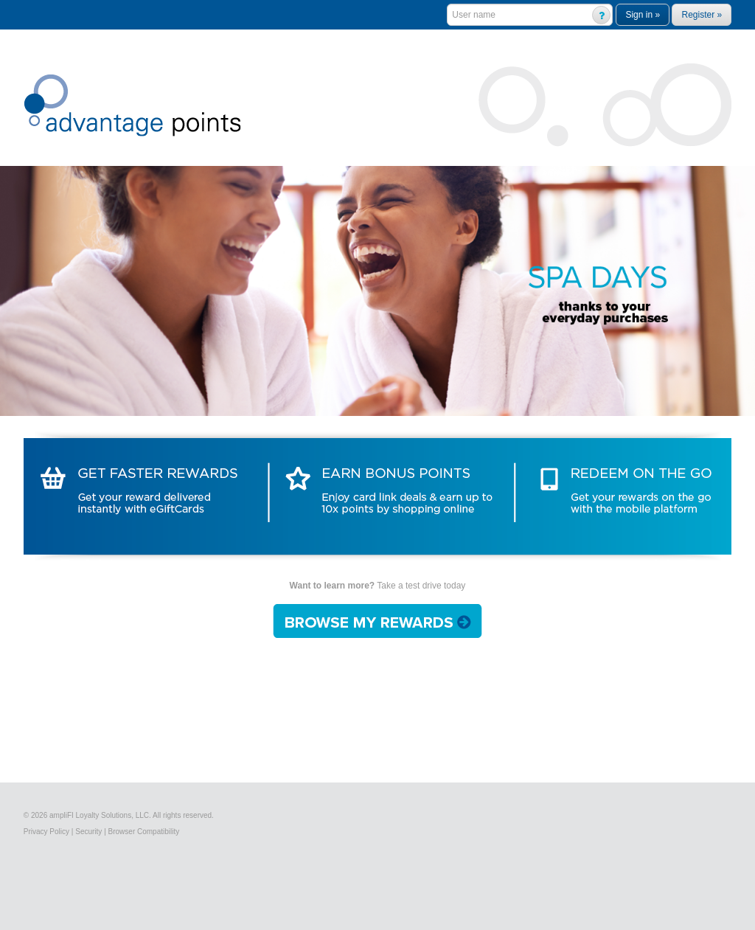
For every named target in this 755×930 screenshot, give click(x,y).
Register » (701, 15)
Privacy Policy (46, 831)
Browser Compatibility (144, 831)
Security (88, 831)
